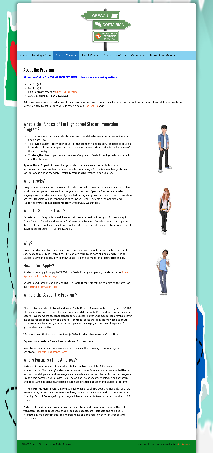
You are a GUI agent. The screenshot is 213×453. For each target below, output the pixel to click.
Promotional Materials (163, 55)
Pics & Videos (90, 55)
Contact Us (138, 55)
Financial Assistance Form (52, 351)
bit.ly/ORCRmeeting (66, 92)
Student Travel (64, 55)
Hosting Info (39, 55)
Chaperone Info (113, 55)
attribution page (184, 444)
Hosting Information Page (43, 286)
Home (23, 55)
